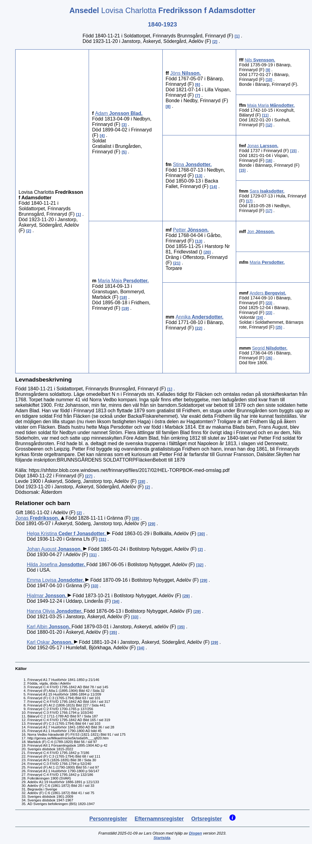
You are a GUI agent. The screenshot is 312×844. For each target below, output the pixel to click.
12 (269, 125)
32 (199, 565)
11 (265, 115)
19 (125, 308)
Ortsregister (206, 819)
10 (269, 80)
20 (207, 252)
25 (279, 327)
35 (181, 627)
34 (115, 601)
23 (269, 303)
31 (102, 539)
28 (141, 481)
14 (213, 186)
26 (269, 358)
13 (199, 175)
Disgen (195, 833)
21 (177, 263)
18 (123, 297)
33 (94, 586)
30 (201, 534)
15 (293, 151)
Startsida (162, 837)
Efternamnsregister (159, 819)
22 (199, 328)
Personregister (108, 819)
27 (89, 476)
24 (260, 318)
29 (135, 518)
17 (249, 201)
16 (269, 161)
